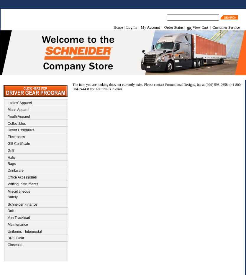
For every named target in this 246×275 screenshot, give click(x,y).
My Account (150, 27)
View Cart (197, 27)
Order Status (173, 27)
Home (118, 27)
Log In (131, 27)
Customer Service (226, 27)
